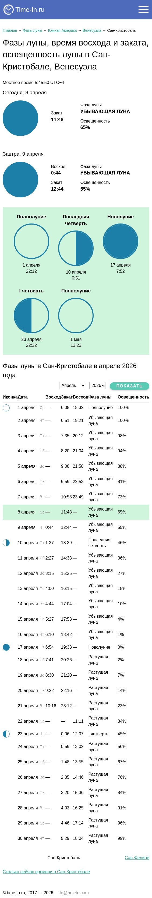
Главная (10, 30)
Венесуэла (92, 30)
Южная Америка (62, 30)
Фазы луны (32, 30)
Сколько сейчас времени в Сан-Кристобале (46, 871)
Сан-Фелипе (137, 857)
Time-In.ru (29, 9)
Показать (129, 386)
